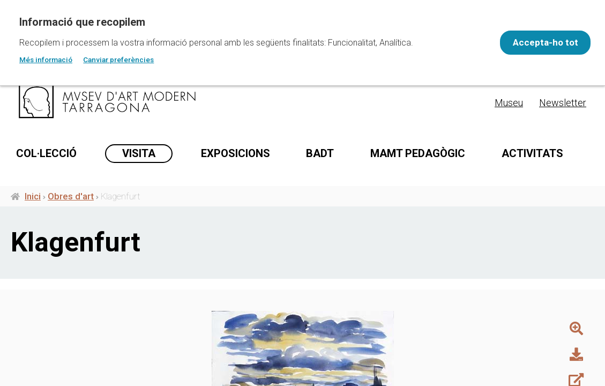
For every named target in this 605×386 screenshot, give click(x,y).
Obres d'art (71, 241)
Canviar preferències (118, 59)
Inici (33, 241)
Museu (509, 102)
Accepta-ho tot (538, 42)
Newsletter (562, 102)
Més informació (45, 59)
